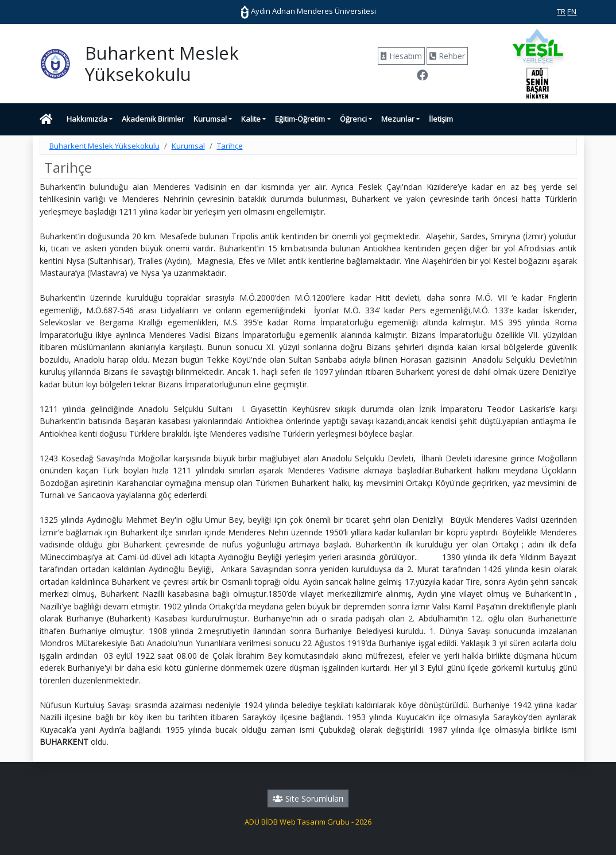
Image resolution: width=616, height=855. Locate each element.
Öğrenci (353, 119)
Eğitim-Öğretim (300, 119)
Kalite (251, 119)
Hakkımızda (87, 119)
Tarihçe (230, 146)
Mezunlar (397, 119)
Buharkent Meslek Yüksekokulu (104, 146)
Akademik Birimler (153, 119)
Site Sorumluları (308, 798)
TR (561, 11)
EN (571, 11)
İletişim (441, 119)
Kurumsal (210, 119)
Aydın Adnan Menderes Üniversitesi (308, 11)
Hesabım (401, 55)
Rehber (447, 55)
